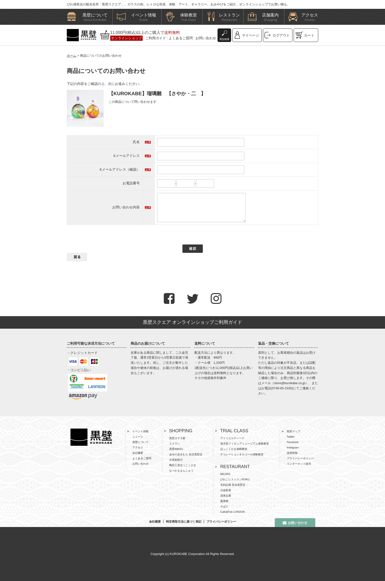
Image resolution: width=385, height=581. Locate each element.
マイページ (250, 35)
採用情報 (292, 452)
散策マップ (293, 431)
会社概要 (137, 452)
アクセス (137, 447)
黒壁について (140, 442)
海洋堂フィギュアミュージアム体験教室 (244, 443)
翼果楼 (224, 501)
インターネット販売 (299, 463)
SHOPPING (180, 430)
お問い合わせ (205, 38)
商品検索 (224, 39)
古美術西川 (176, 459)
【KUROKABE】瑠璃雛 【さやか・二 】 (157, 93)
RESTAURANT (235, 466)
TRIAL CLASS (234, 430)
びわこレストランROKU (235, 479)
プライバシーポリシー (300, 458)
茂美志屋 (225, 495)
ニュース (137, 436)
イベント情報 (140, 431)
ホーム (71, 55)
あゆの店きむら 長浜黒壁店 (185, 454)
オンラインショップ (126, 38)
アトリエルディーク (232, 438)
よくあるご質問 (181, 38)
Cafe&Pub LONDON (232, 511)
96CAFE (225, 474)
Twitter (291, 436)
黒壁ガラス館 (177, 438)
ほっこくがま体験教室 (233, 448)
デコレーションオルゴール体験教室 (241, 454)
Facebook (293, 442)
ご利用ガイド (155, 38)
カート (309, 35)
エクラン (174, 443)
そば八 (224, 506)
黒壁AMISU (176, 448)
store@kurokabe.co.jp (289, 383)
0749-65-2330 (282, 388)
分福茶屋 (225, 490)
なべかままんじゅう (181, 470)
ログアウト (281, 35)
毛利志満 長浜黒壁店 (232, 484)
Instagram (293, 447)
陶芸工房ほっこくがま (182, 465)
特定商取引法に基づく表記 (183, 521)
